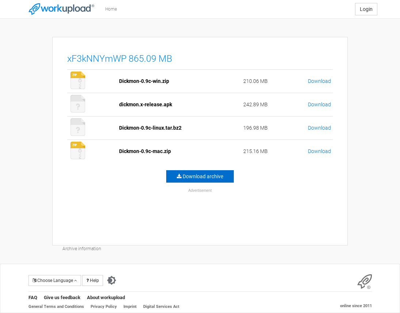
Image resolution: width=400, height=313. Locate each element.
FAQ (32, 297)
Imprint (130, 306)
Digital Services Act (161, 306)
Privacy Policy (104, 306)
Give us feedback (62, 297)
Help (92, 280)
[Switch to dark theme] (111, 280)
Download (319, 81)
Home (111, 9)
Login (366, 9)
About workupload (106, 297)
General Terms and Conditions (56, 306)
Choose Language (55, 280)
